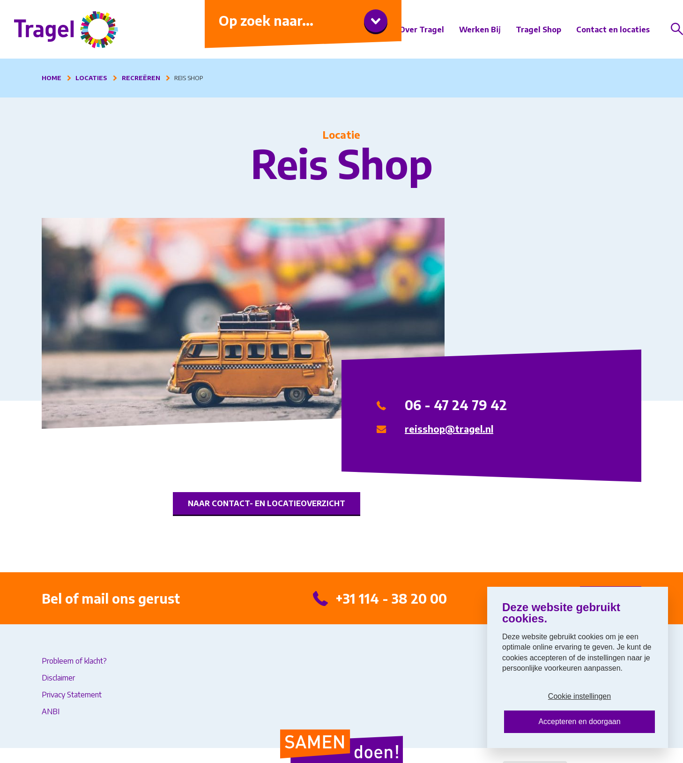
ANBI (50, 711)
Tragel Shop (538, 29)
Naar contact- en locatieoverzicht (266, 503)
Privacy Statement (72, 694)
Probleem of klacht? (74, 661)
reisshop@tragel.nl (449, 428)
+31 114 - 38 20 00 (391, 598)
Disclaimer (58, 677)
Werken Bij (480, 29)
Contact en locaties (613, 29)
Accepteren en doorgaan (579, 722)
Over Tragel (421, 29)
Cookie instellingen (579, 696)
